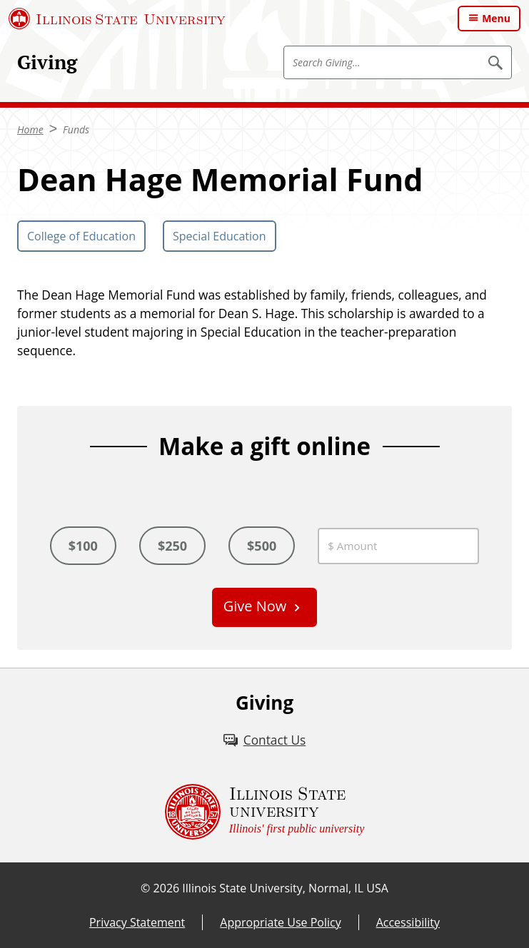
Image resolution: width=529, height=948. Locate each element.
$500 (261, 545)
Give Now (255, 606)
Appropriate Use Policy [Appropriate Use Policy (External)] (280, 922)
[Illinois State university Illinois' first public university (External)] (265, 812)
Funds (76, 129)
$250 (172, 545)
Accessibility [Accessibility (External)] (408, 922)
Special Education (219, 236)
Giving (47, 62)
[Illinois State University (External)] (117, 18)
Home (30, 129)
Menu (496, 18)
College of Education (81, 236)
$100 (83, 545)
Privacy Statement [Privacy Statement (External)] (137, 922)
